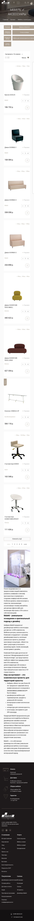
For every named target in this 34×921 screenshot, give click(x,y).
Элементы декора (7, 38)
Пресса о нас (5, 851)
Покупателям (6, 876)
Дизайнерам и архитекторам (9, 880)
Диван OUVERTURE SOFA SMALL (11, 306)
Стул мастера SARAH (12, 464)
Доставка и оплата (7, 886)
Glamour (7, 522)
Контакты (4, 871)
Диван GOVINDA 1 (11, 147)
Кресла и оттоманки (7, 32)
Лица (3, 845)
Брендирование (21, 848)
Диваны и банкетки (24, 27)
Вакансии (4, 858)
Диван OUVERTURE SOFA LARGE (11, 359)
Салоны (19, 876)
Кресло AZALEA (10, 95)
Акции (3, 889)
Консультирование (7, 896)
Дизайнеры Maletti (22, 893)
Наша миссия (5, 841)
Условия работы (6, 883)
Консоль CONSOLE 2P (12, 411)
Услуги (19, 835)
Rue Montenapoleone (10, 416)
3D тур (3, 848)
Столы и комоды (24, 32)
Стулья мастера (7, 44)
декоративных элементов (16, 690)
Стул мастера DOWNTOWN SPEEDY (12, 518)
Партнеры (4, 855)
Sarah (6, 469)
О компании (6, 835)
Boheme (7, 311)
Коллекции (20, 883)
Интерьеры (20, 880)
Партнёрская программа (8, 893)
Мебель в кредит (21, 845)
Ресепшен (7, 27)
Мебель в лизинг (21, 841)
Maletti (6, 100)
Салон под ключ (21, 838)
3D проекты (20, 889)
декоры (21, 660)
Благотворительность (7, 865)
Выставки (4, 861)
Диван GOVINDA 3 (11, 200)
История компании (7, 838)
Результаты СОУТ (6, 868)
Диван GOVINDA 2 (11, 252)
